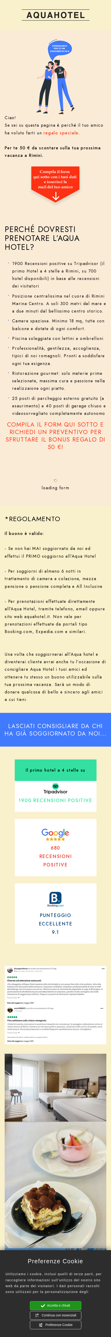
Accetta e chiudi (55, 1306)
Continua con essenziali (55, 1315)
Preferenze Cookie (56, 1325)
